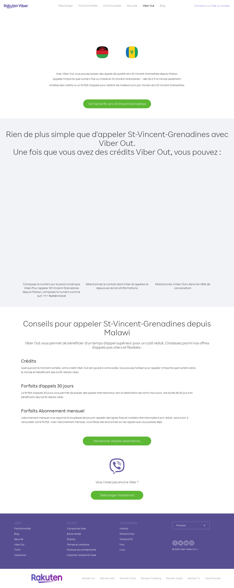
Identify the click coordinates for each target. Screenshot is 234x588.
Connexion (200, 5)
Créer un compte (220, 5)
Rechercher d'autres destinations (117, 441)
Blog (162, 5)
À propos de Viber (76, 528)
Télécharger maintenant (117, 495)
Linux (122, 549)
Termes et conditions (78, 544)
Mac (122, 544)
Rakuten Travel (128, 578)
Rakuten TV (194, 578)
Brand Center (74, 533)
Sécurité (132, 5)
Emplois (71, 539)
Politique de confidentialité (81, 549)
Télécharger (65, 5)
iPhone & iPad (127, 533)
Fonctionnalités (88, 5)
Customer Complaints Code (81, 555)
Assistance (20, 555)
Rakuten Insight (174, 578)
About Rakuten (213, 578)
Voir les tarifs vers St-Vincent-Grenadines (117, 104)
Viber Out (148, 5)
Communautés (112, 5)
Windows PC (126, 539)
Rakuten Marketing (151, 578)
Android (124, 528)
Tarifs (17, 549)
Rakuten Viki (88, 578)
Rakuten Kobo (107, 578)
